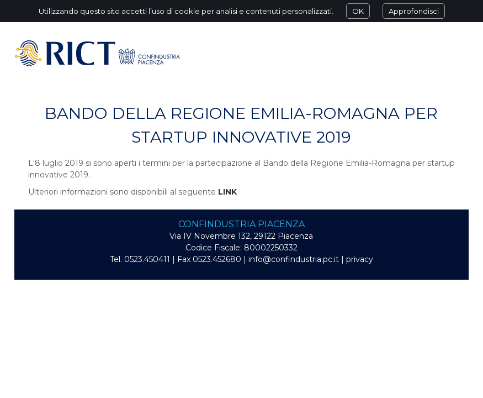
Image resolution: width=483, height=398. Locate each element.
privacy (359, 259)
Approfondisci (414, 11)
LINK (227, 192)
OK (358, 11)
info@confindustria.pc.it (293, 259)
